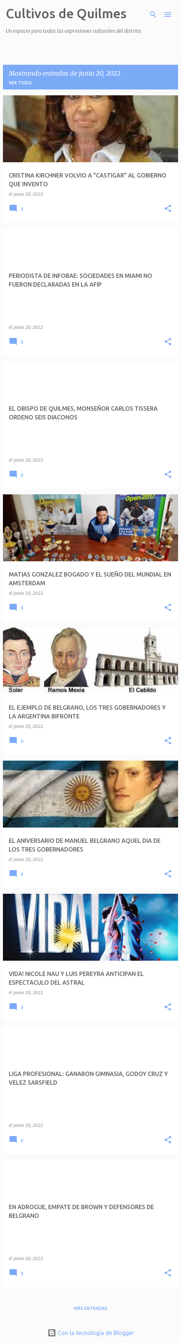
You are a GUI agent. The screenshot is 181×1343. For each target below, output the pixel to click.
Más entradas (90, 1308)
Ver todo (20, 82)
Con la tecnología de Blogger (90, 1333)
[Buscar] (153, 14)
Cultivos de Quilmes (66, 13)
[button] (167, 209)
